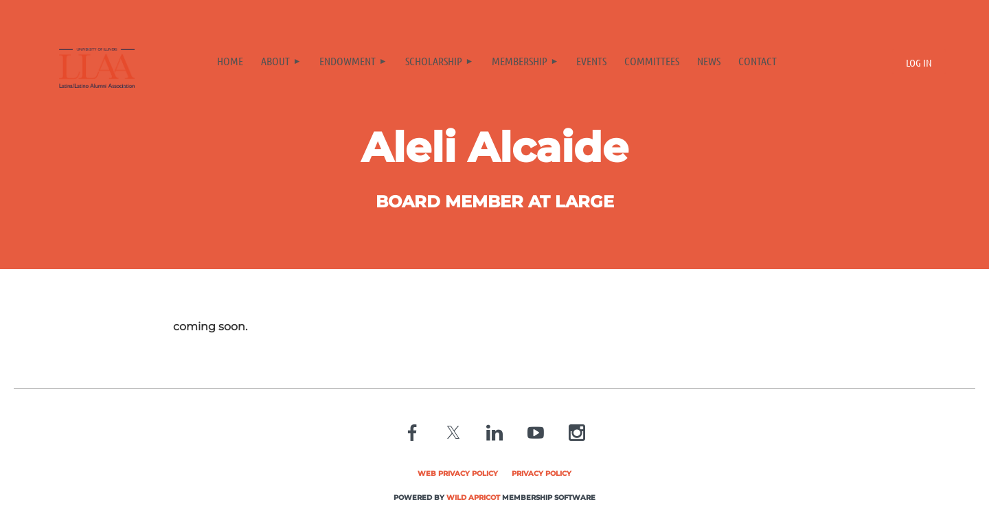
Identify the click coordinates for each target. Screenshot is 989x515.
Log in (919, 62)
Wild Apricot (473, 497)
